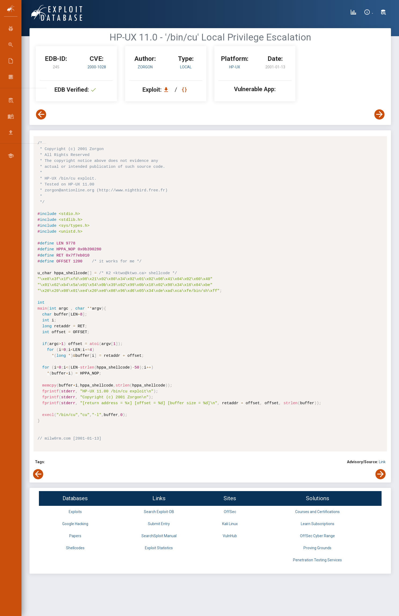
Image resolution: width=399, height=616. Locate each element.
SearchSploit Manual (159, 536)
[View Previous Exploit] (41, 114)
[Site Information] (368, 12)
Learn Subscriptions (317, 524)
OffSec (230, 512)
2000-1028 (96, 67)
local (186, 67)
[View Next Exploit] (379, 114)
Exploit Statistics (159, 548)
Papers (75, 536)
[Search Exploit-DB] (383, 12)
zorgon (145, 67)
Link (382, 462)
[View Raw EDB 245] (185, 89)
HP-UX (234, 67)
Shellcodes (75, 548)
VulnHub (230, 536)
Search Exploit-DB (159, 512)
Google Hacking (75, 524)
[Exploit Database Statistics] (353, 12)
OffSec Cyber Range (317, 536)
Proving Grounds (317, 548)
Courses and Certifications (317, 512)
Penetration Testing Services (317, 560)
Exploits (75, 512)
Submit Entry (159, 524)
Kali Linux (230, 524)
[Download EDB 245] (167, 89)
